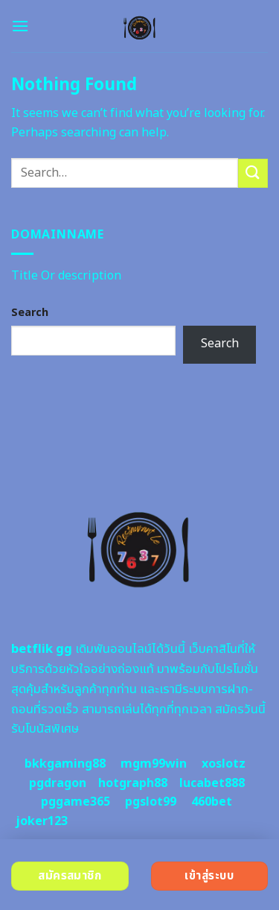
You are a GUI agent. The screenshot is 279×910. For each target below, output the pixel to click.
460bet (211, 802)
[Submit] (253, 173)
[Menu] (20, 25)
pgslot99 (150, 802)
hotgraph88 (132, 783)
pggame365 (75, 802)
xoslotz (224, 764)
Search (29, 312)
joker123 (42, 821)
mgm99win (154, 764)
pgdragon (57, 783)
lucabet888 (212, 783)
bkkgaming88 (65, 764)
